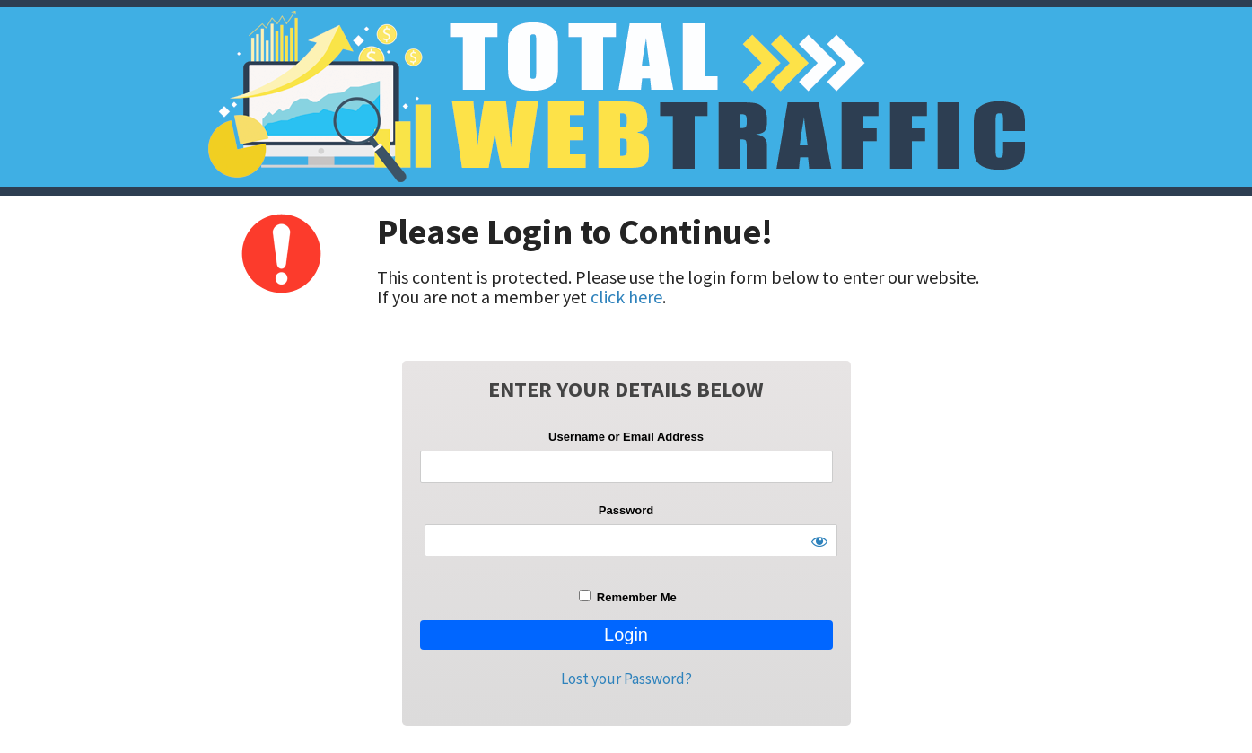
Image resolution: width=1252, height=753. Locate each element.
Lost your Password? (626, 678)
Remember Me (627, 597)
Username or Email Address (626, 436)
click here (626, 296)
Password (626, 510)
